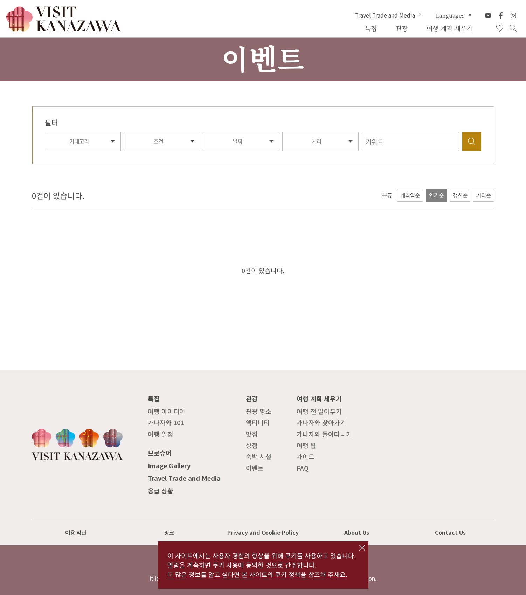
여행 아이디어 (166, 411)
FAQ (303, 467)
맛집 (252, 433)
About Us (356, 532)
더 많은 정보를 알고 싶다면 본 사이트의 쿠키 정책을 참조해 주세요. (257, 574)
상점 (252, 445)
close (362, 548)
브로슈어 (160, 452)
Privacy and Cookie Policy (263, 532)
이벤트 (255, 467)
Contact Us (450, 532)
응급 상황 (160, 490)
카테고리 (79, 141)
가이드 (305, 456)
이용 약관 (75, 532)
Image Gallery (169, 465)
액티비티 (258, 422)
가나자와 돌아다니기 (324, 433)
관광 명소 (258, 411)
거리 (316, 141)
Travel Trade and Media (389, 15)
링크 (169, 532)
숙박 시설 (258, 456)
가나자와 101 (166, 422)
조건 (158, 141)
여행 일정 (160, 433)
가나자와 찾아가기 (321, 422)
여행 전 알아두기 (319, 411)
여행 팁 (306, 445)
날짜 (237, 141)
